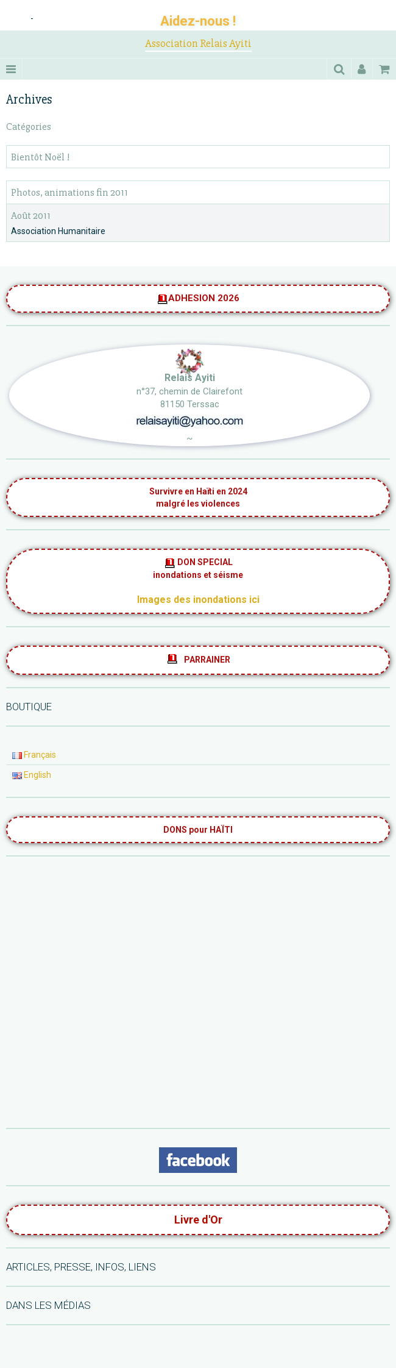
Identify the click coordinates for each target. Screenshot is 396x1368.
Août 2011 (31, 215)
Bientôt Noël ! (40, 157)
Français (34, 755)
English (31, 775)
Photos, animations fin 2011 (69, 193)
